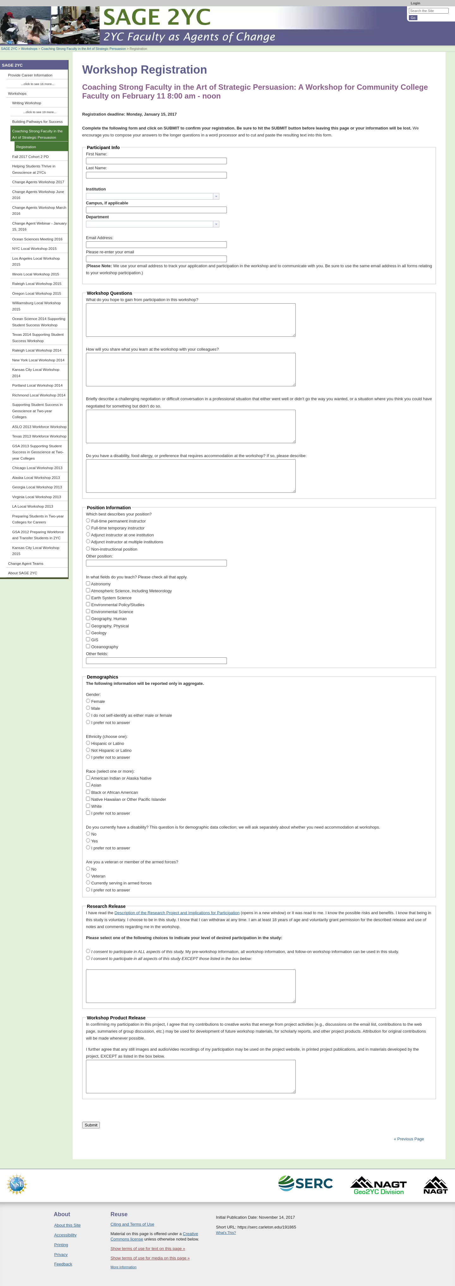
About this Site (67, 1225)
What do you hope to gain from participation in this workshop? (142, 299)
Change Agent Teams (26, 563)
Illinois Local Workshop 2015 (35, 274)
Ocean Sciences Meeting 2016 (37, 239)
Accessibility (65, 1235)
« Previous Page (409, 1139)
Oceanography (104, 646)
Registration (26, 147)
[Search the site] (429, 11)
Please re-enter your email (110, 252)
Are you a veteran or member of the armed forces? (132, 862)
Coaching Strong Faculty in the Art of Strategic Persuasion (83, 49)
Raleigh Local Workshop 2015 (37, 283)
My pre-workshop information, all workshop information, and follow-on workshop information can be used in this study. (245, 951)
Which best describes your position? (119, 514)
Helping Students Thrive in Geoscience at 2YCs (34, 169)
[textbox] (149, 196)
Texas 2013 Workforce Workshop (39, 436)
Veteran (98, 876)
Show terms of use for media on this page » (150, 1258)
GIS (94, 639)
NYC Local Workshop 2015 (34, 248)
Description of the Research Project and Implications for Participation (177, 912)
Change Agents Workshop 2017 (38, 182)
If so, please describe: (286, 455)
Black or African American (114, 792)
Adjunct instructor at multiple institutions (127, 542)
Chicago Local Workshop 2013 (37, 468)
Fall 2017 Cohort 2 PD (30, 156)
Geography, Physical (110, 626)
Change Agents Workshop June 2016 (38, 195)
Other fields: (97, 653)
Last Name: (96, 168)
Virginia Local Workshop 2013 (36, 497)
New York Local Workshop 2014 (38, 360)
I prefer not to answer (110, 722)
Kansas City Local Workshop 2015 (35, 551)
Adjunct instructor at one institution (122, 535)
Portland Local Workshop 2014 (37, 385)
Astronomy (101, 584)
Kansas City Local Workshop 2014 (35, 372)
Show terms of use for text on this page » (148, 1248)
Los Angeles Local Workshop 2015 (36, 261)
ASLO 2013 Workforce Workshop (39, 427)
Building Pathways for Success (37, 121)
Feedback (63, 1264)
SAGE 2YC (9, 49)
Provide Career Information (30, 75)
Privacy (61, 1254)
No (94, 834)
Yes (94, 841)
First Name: (96, 154)
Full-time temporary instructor (118, 528)
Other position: (99, 556)
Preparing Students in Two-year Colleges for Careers (38, 519)
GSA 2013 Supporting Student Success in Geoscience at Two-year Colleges (38, 452)
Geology (98, 633)
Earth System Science (111, 597)
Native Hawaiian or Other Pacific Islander (128, 799)
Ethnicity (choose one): (107, 736)
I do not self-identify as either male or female (131, 715)
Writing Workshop (26, 103)
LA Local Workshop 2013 (32, 506)
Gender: (93, 694)
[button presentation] (216, 196)
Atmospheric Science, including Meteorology (131, 591)
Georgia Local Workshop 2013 (37, 487)
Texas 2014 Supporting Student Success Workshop (38, 337)
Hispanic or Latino (107, 743)
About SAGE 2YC (22, 573)
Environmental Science (112, 611)
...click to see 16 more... (37, 84)
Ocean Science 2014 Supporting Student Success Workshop (38, 322)
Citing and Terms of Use (133, 1224)
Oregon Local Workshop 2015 (36, 293)
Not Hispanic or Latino (111, 750)
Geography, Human (109, 618)
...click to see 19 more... (39, 112)
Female (98, 701)
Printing (61, 1244)
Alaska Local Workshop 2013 (36, 477)
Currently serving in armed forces (121, 883)
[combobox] (152, 196)
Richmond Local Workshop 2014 (39, 395)
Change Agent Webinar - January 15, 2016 (39, 226)
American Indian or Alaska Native (121, 778)
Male (95, 708)
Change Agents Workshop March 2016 (39, 210)
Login (415, 3)
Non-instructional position (114, 549)
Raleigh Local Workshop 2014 (37, 350)
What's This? (226, 1233)
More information (124, 1267)
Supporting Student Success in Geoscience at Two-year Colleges (37, 410)
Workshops (29, 49)
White (96, 806)
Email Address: (99, 237)
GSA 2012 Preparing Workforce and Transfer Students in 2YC (38, 535)
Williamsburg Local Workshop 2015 (36, 306)
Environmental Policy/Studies (117, 604)
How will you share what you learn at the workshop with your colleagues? (152, 349)
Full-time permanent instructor (118, 521)
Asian (96, 785)
